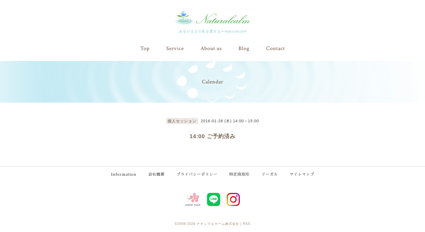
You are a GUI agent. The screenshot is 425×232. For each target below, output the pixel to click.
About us (211, 48)
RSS (247, 224)
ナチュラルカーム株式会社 (218, 224)
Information (123, 174)
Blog (243, 48)
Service (175, 48)
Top (145, 48)
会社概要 (156, 174)
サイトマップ (302, 174)
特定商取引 (239, 174)
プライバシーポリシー (196, 174)
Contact (275, 48)
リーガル (269, 174)
